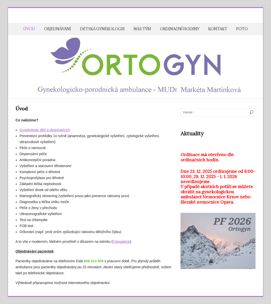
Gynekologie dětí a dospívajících (45, 130)
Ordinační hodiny (179, 28)
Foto (242, 28)
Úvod (29, 28)
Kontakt (217, 28)
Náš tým (142, 28)
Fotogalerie (121, 242)
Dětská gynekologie (102, 28)
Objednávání (57, 28)
